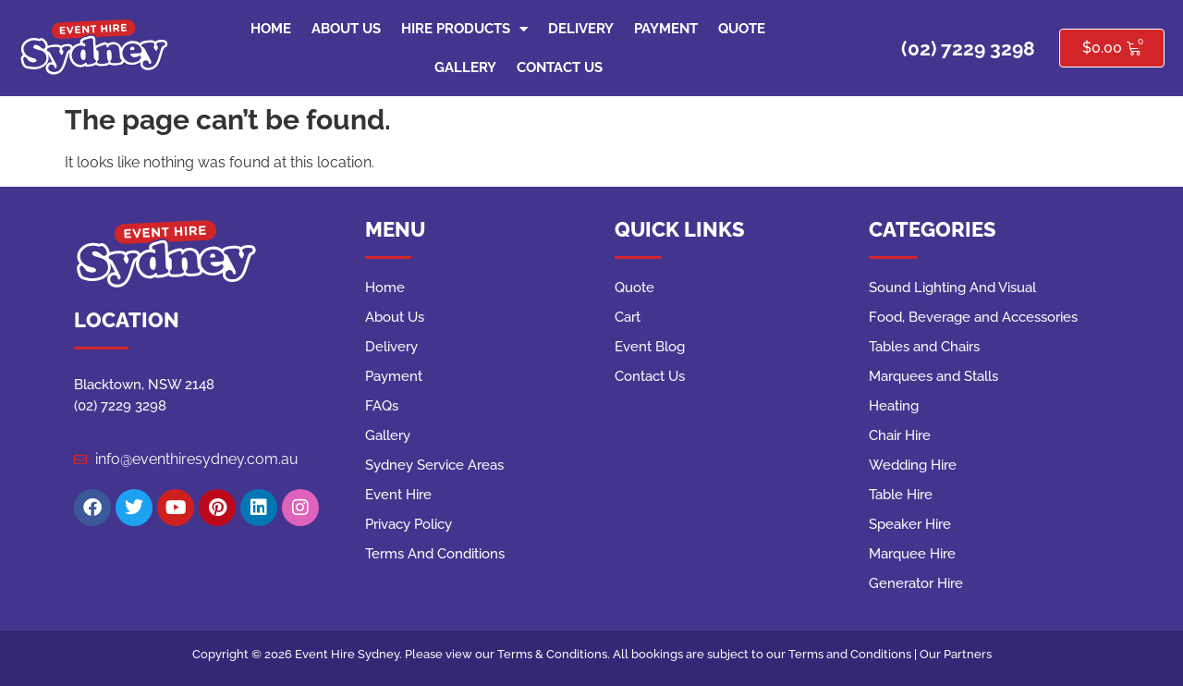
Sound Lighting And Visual (952, 287)
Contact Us (560, 67)
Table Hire (901, 494)
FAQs (381, 406)
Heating (894, 406)
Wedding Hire (913, 465)
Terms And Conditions (435, 553)
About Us (346, 28)
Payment (666, 28)
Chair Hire (900, 435)
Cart (627, 317)
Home (270, 28)
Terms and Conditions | (854, 654)
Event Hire (398, 494)
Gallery (465, 67)
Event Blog (650, 346)
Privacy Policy (408, 524)
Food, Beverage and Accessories (973, 317)
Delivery (581, 28)
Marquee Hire (912, 553)
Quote (741, 28)
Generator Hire (916, 583)
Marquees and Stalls (933, 376)
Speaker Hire (910, 524)
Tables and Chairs (924, 346)
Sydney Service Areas (434, 465)
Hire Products (464, 29)
